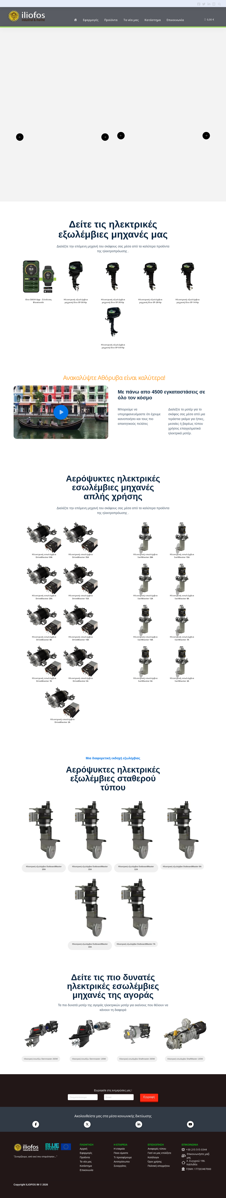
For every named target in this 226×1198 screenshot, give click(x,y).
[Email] (119, 1097)
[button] (60, 412)
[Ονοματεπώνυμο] (82, 1097)
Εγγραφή (149, 1097)
